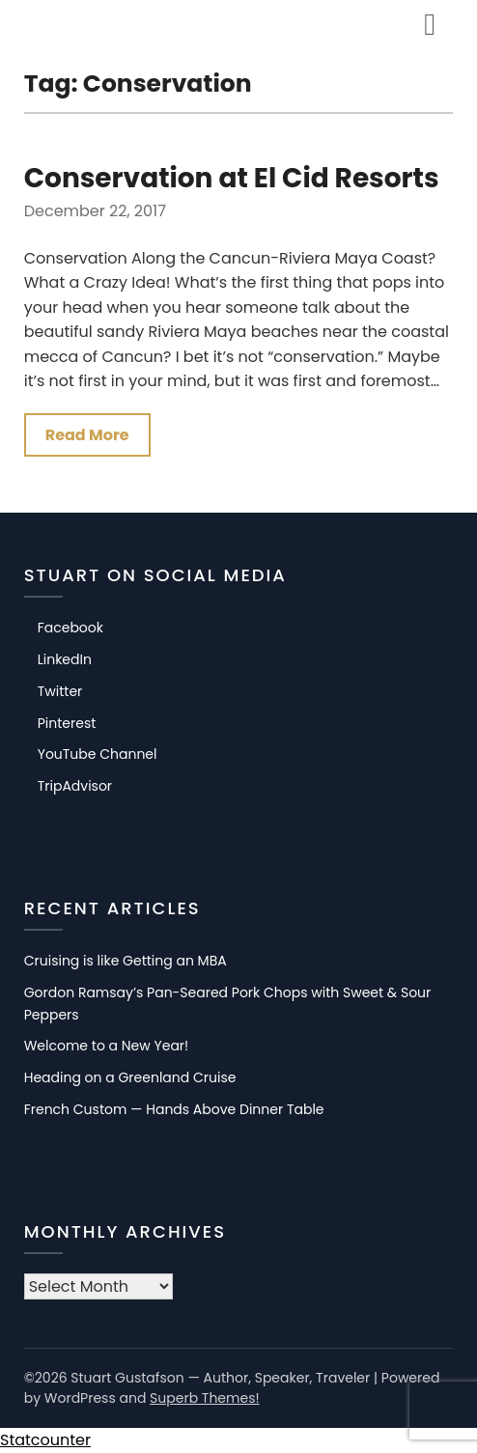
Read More (87, 435)
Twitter (60, 691)
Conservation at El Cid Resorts (231, 178)
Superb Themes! (205, 1398)
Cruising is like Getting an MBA (125, 960)
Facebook (70, 627)
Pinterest (67, 723)
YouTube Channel (97, 754)
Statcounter (45, 1440)
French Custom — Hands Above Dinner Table (174, 1109)
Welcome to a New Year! (106, 1045)
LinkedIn (65, 659)
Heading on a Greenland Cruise (130, 1077)
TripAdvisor (75, 786)
